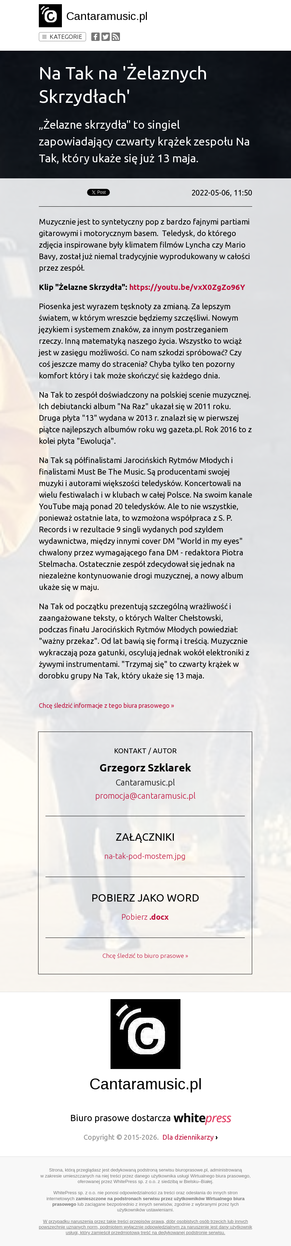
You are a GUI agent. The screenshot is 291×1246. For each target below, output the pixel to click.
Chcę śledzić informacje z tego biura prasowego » (106, 705)
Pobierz (145, 916)
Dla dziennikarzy (190, 1137)
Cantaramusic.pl (107, 16)
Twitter (105, 37)
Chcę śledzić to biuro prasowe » (145, 955)
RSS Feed (116, 37)
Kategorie (62, 36)
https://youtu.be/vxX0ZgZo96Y (187, 287)
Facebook (95, 37)
